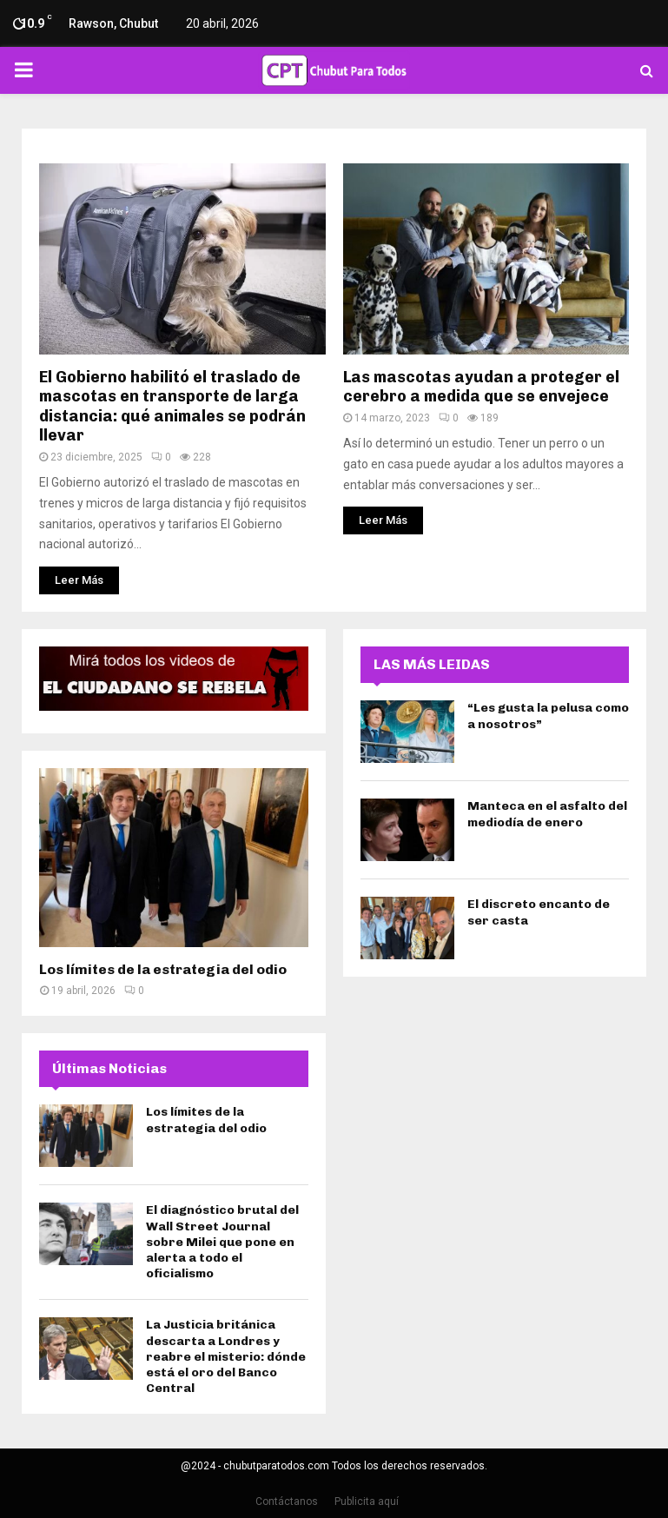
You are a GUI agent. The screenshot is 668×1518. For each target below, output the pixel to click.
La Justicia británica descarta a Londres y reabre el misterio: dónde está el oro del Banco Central (226, 1356)
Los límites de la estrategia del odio (163, 969)
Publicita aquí (366, 1501)
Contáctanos (286, 1501)
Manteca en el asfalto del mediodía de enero (547, 814)
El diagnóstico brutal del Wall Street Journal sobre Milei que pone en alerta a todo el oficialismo (222, 1242)
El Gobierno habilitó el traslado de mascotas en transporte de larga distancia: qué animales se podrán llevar (172, 407)
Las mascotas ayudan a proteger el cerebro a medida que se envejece (481, 387)
